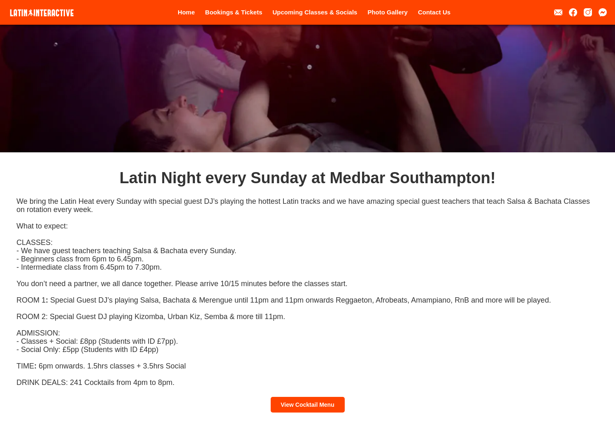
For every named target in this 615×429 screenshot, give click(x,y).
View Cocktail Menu (307, 404)
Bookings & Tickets (233, 12)
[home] (41, 12)
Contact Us (434, 12)
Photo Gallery (387, 12)
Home (186, 12)
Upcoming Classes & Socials (315, 12)
